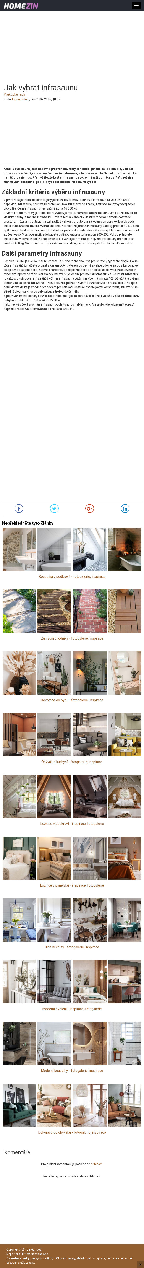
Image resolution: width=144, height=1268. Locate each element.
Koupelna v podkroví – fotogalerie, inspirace (72, 577)
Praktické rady (14, 94)
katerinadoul (20, 99)
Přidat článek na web (35, 1254)
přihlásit (96, 1164)
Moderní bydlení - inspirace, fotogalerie (72, 1009)
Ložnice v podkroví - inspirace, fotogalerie (72, 824)
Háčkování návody (64, 1258)
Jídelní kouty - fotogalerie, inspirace (72, 947)
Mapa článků (13, 1254)
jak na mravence (117, 1258)
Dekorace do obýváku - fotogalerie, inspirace (72, 1132)
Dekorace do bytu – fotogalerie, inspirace (72, 700)
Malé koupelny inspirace (91, 1258)
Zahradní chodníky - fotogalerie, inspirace (72, 638)
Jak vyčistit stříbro (41, 1258)
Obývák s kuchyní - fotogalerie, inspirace (72, 762)
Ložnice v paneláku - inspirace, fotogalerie (72, 885)
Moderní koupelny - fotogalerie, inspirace (72, 1071)
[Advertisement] (72, 44)
